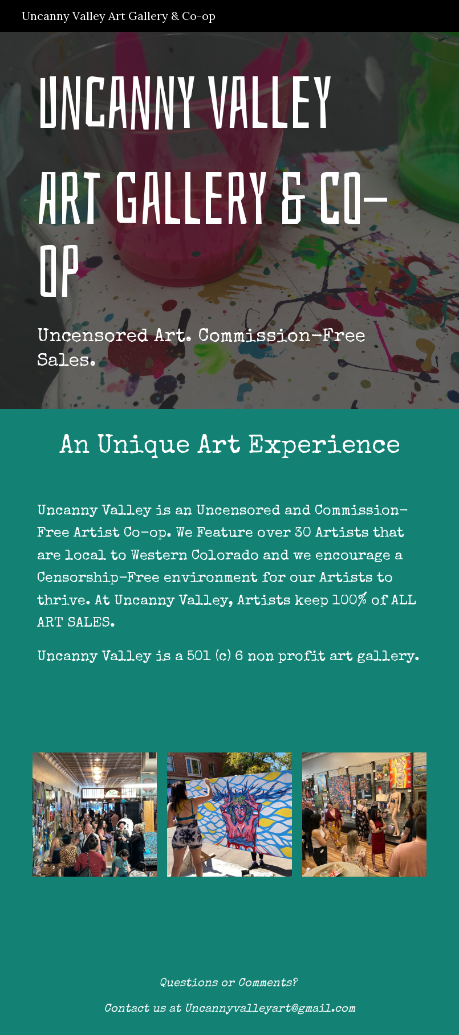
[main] (229, 220)
